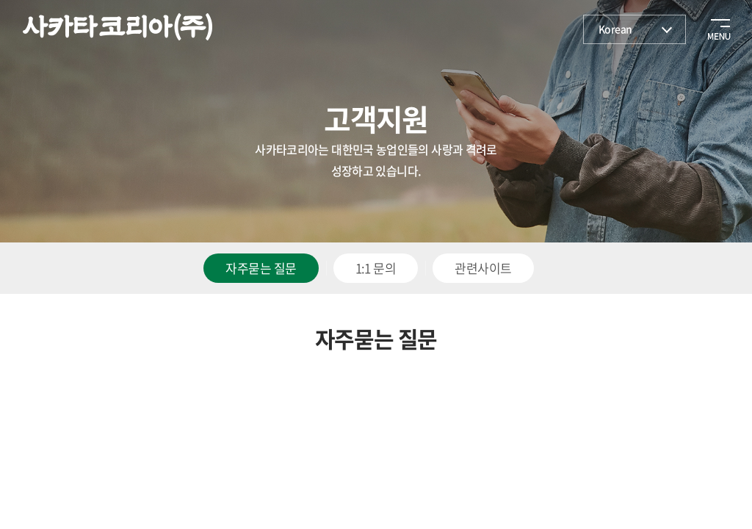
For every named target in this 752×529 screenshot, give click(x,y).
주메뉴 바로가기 (0, 0)
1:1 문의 (376, 268)
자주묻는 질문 (260, 268)
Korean (615, 28)
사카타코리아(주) (117, 27)
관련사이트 (483, 268)
